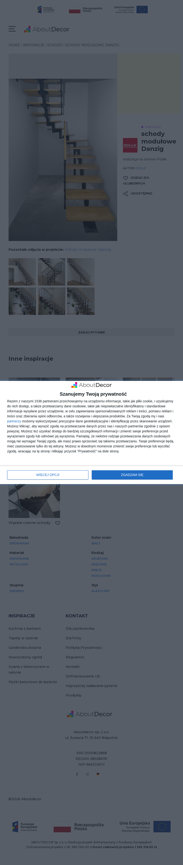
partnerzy (14, 421)
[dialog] (91, 432)
